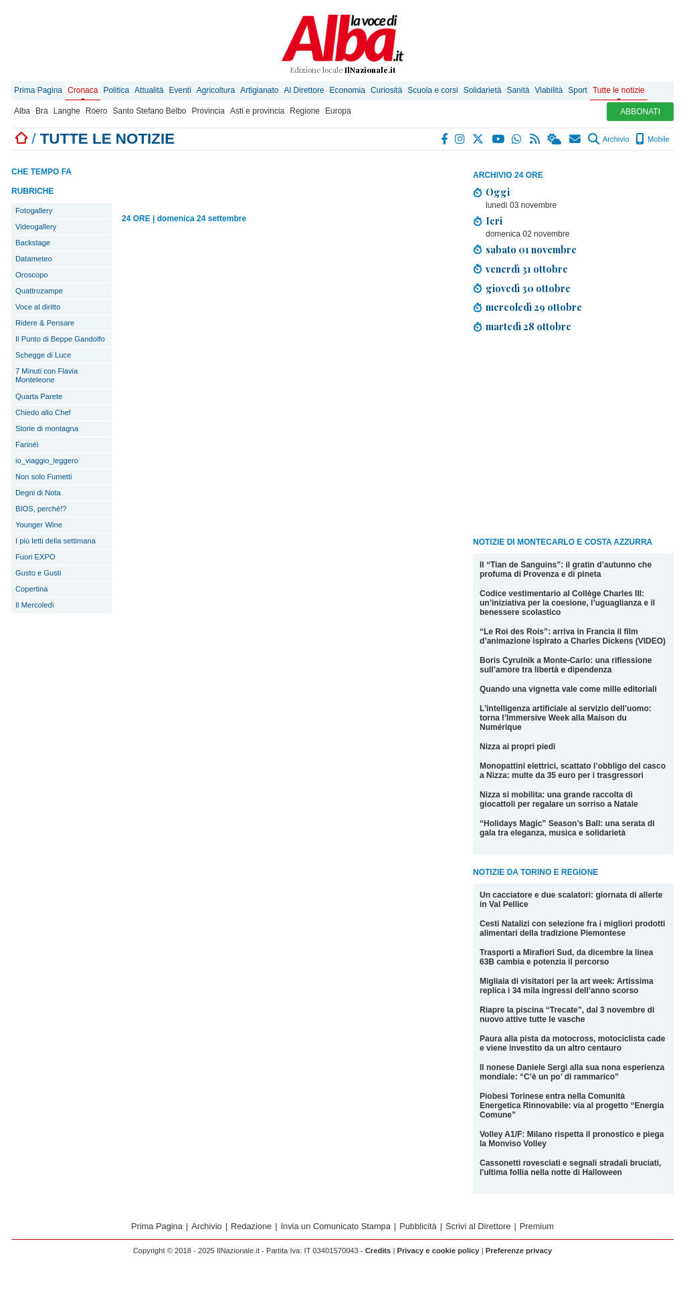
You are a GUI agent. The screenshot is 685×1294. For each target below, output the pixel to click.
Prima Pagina (38, 90)
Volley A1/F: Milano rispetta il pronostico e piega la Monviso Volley (572, 1139)
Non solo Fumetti (43, 477)
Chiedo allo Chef (43, 412)
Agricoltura (216, 90)
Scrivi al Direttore (478, 1226)
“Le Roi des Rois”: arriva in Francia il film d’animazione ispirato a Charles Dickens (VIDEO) (573, 636)
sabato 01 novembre (531, 249)
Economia (347, 90)
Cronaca (83, 90)
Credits (378, 1251)
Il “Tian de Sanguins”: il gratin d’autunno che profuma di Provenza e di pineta (566, 569)
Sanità (517, 90)
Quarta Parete (38, 396)
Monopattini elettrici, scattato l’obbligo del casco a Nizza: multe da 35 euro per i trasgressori (573, 770)
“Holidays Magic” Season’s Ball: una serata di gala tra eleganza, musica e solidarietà (567, 828)
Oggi (498, 192)
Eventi (180, 90)
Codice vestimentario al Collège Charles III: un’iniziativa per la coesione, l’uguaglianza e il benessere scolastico (567, 603)
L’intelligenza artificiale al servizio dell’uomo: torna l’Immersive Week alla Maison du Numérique (566, 718)
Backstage (32, 243)
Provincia (208, 111)
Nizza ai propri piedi (517, 746)
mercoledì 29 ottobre (534, 306)
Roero (97, 111)
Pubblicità (418, 1226)
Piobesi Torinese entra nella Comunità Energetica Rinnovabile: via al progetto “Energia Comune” (572, 1105)
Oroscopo (31, 275)
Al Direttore (304, 90)
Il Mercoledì (34, 605)
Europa (338, 111)
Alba (22, 111)
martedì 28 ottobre (528, 326)
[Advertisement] (573, 437)
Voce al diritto (37, 307)
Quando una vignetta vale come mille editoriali (568, 689)
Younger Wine (38, 525)
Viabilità (548, 90)
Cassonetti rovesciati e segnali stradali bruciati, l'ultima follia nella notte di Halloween (570, 1167)
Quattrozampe (39, 291)
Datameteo (33, 259)
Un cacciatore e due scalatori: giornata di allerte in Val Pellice (571, 899)
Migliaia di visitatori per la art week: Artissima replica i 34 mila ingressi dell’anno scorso (567, 986)
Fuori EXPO (35, 557)
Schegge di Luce (43, 355)
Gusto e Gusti (38, 573)
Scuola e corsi (432, 90)
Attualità (148, 90)
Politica (116, 90)
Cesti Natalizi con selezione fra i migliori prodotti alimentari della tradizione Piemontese (572, 928)
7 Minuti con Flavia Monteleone (46, 375)
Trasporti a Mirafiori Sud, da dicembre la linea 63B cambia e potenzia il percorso (566, 957)
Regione (305, 111)
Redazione (251, 1226)
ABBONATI (640, 111)
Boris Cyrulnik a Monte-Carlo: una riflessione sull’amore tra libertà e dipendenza (566, 665)
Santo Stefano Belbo (149, 111)
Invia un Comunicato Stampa (336, 1226)
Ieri (494, 220)
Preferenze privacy (519, 1251)
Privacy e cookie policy (438, 1251)
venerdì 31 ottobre (527, 268)
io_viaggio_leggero (46, 461)
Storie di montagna (46, 428)
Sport (577, 90)
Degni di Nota (38, 493)
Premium (537, 1226)
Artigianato (259, 90)
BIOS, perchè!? (41, 509)
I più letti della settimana (55, 541)
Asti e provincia (257, 111)
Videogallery (35, 227)
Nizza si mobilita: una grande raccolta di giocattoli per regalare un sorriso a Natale (559, 799)
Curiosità (386, 90)
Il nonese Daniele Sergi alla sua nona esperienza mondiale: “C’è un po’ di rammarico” (572, 1072)
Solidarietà (483, 90)
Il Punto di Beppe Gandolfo (60, 339)
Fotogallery (33, 211)
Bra (41, 111)
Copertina (31, 589)
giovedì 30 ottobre (528, 288)
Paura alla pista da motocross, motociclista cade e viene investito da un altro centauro (572, 1043)
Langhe (67, 111)
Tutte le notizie (619, 90)
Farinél (26, 444)
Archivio (608, 139)
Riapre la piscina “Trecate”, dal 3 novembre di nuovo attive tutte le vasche (567, 1014)
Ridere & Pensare (44, 323)
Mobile (652, 139)
